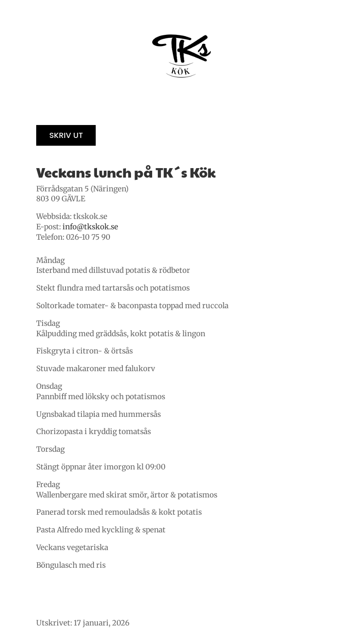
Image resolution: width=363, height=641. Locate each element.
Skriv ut (66, 135)
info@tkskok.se (90, 226)
